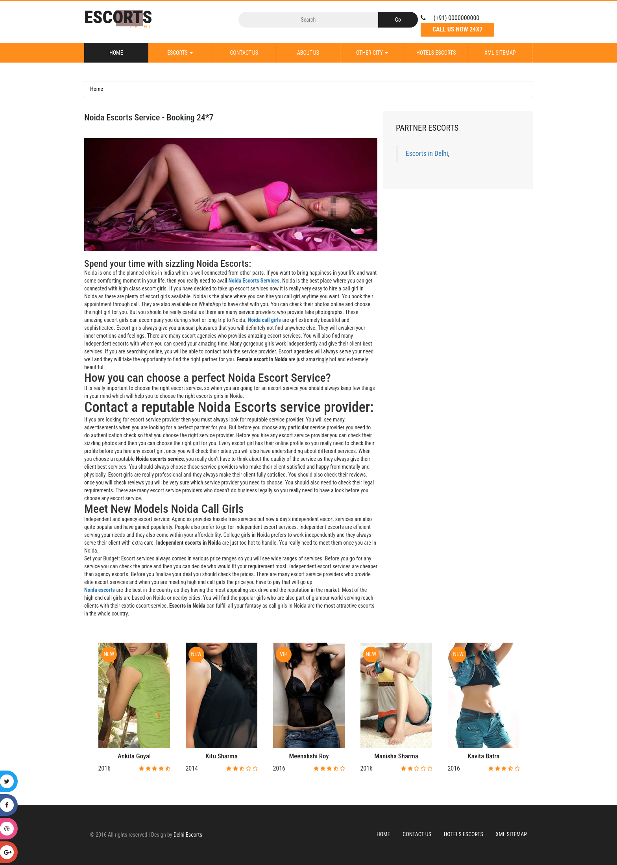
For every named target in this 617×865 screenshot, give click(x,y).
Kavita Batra (484, 756)
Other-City (372, 53)
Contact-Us (244, 53)
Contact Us (417, 834)
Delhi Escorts (188, 835)
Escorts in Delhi (427, 153)
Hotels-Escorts (436, 53)
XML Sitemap (511, 834)
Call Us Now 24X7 (457, 29)
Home (116, 53)
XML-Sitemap (500, 53)
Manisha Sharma (396, 756)
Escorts (180, 53)
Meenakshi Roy (309, 756)
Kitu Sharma (221, 756)
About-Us (308, 53)
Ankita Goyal (134, 756)
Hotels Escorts (463, 834)
